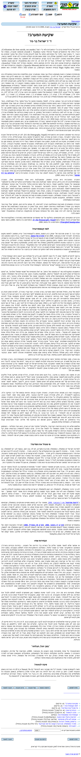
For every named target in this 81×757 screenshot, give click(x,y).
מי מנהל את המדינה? (69, 708)
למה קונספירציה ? (70, 706)
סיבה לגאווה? (71, 713)
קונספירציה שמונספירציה (68, 715)
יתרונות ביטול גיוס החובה (66, 717)
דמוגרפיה (72, 726)
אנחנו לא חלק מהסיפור (67, 719)
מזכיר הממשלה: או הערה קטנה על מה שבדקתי (57, 724)
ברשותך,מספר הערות (67, 722)
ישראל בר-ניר (55, 27)
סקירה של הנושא (37, 236)
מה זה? (22, 17)
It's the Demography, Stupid (44, 220)
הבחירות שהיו (71, 710)
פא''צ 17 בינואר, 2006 (54, 525)
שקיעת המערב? (71, 704)
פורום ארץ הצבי (71, 754)
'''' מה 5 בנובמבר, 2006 (63, 503)
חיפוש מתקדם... (25, 730)
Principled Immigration (70, 222)
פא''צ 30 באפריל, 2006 (34, 525)
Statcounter (75, 21)
